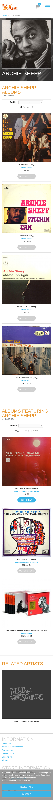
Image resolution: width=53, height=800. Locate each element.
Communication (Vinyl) (26, 559)
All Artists (6, 760)
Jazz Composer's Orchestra (26, 562)
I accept (26, 794)
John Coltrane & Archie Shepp (26, 491)
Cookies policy (8, 753)
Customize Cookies (25, 781)
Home (5, 16)
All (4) (22, 107)
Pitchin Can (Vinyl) (26, 236)
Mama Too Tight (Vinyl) (26, 307)
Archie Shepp (26, 168)
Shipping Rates (8, 757)
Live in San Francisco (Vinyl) (26, 378)
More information (9, 781)
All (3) (17, 431)
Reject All (26, 787)
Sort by (13, 102)
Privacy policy (7, 750)
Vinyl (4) (30, 107)
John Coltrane (26, 633)
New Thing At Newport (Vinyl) (26, 488)
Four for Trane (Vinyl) (26, 165)
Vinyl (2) (35, 431)
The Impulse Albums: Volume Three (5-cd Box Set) (26, 630)
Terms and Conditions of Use (14, 747)
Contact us (6, 743)
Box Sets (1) (25, 431)
